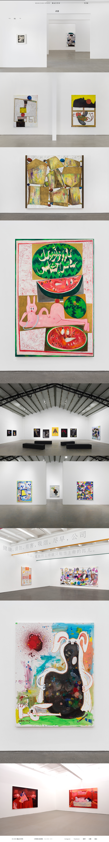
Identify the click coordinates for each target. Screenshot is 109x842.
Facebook (77, 839)
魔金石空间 (56, 3)
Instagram (67, 839)
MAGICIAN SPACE (42, 3)
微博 (84, 839)
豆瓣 (90, 839)
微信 (96, 839)
